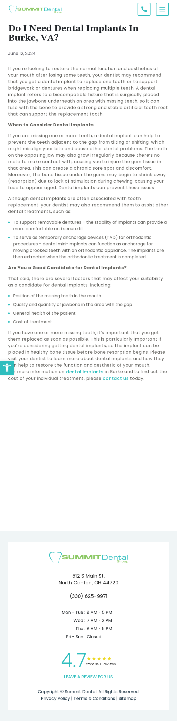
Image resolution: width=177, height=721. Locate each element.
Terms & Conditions (93, 698)
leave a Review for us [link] (88, 677)
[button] (7, 368)
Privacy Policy (55, 698)
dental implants (85, 372)
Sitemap (127, 698)
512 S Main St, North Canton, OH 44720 (89, 579)
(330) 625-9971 (89, 596)
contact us (115, 378)
